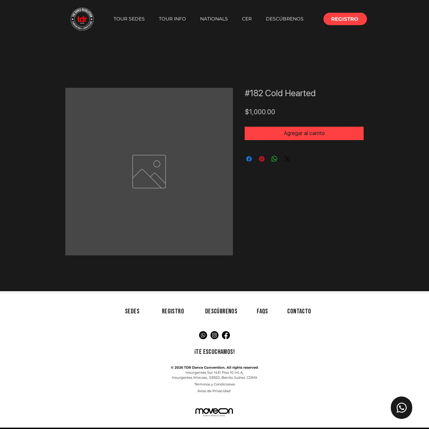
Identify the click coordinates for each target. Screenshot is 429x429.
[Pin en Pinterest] (262, 159)
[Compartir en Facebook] (249, 159)
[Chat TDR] (401, 407)
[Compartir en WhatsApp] (274, 159)
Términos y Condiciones (214, 384)
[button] (129, 19)
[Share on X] (287, 159)
